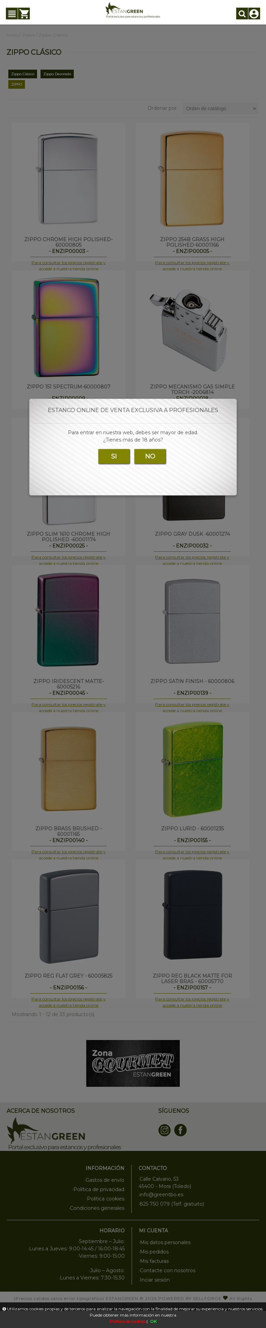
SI (114, 456)
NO (150, 456)
